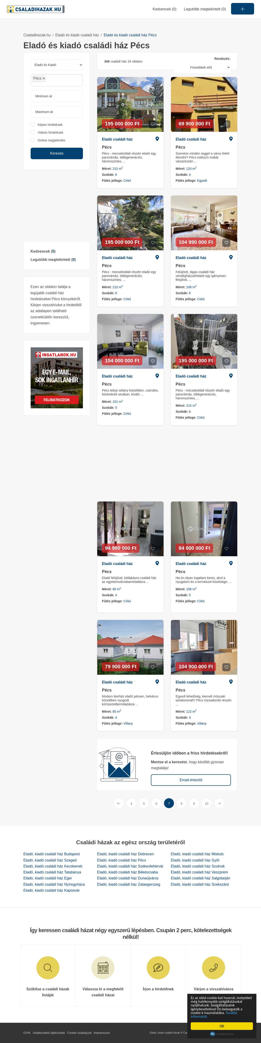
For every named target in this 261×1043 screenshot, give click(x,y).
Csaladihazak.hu (37, 35)
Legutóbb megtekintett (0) (205, 9)
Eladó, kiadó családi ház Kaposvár (51, 890)
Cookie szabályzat (79, 1032)
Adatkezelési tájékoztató (49, 1032)
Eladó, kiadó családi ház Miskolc (197, 854)
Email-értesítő (190, 780)
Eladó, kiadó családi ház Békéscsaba (127, 872)
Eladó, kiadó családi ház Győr (195, 860)
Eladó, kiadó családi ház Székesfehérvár (130, 866)
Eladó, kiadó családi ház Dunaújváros (127, 878)
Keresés (57, 153)
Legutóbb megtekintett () (53, 260)
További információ (206, 1016)
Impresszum (102, 1032)
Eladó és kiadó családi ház (77, 35)
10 (206, 803)
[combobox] (57, 80)
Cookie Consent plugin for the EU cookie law (222, 1034)
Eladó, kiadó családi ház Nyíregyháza (54, 884)
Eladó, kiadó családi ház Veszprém (199, 872)
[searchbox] (56, 80)
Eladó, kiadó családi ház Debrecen (125, 854)
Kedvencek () (164, 9)
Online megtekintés (51, 140)
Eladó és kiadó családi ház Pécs (130, 35)
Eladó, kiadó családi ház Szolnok (198, 866)
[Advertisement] (56, 205)
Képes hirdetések (50, 125)
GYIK (27, 1032)
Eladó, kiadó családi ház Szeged (50, 860)
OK (222, 1026)
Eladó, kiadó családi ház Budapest (51, 854)
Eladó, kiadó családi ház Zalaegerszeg (128, 884)
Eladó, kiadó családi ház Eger (47, 878)
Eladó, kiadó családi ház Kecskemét (52, 866)
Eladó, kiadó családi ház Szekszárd (200, 884)
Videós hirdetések (50, 132)
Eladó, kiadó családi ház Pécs (121, 860)
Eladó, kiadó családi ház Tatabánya (52, 872)
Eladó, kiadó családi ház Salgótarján (200, 878)
